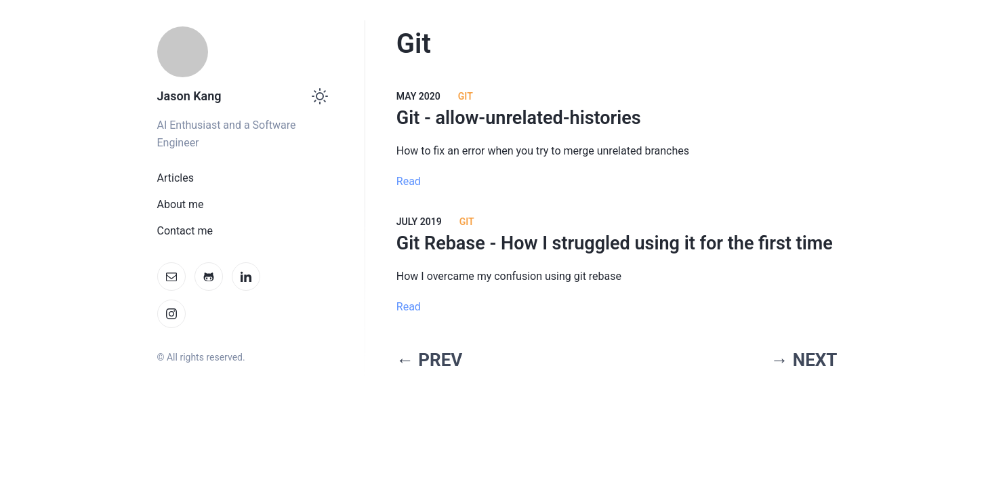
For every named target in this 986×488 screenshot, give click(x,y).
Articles (175, 177)
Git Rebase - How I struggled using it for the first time (614, 243)
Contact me (185, 230)
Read (408, 181)
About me (180, 204)
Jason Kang (189, 96)
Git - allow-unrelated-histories (518, 118)
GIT (466, 221)
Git (465, 96)
